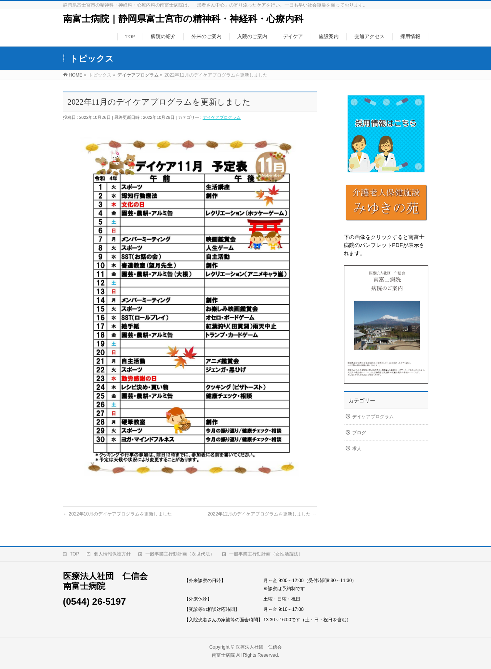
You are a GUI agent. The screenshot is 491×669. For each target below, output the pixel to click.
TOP (74, 552)
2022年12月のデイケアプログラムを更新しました (262, 514)
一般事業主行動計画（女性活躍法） (266, 552)
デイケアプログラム (222, 117)
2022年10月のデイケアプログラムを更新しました (117, 514)
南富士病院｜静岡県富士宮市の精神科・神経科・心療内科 (183, 19)
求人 (356, 448)
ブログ (359, 432)
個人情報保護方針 (112, 552)
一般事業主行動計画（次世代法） (180, 552)
